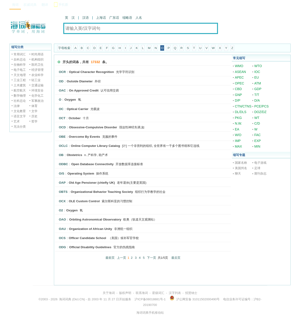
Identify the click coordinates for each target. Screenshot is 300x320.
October (75, 118)
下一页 (151, 257)
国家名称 (241, 162)
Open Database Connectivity (92, 164)
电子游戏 (260, 162)
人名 (138, 17)
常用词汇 (20, 54)
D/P (237, 100)
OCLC (63, 146)
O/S (61, 173)
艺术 (17, 121)
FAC (257, 135)
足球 (257, 168)
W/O (238, 135)
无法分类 (20, 126)
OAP (62, 182)
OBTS (63, 192)
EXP (257, 141)
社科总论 (20, 101)
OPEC (239, 83)
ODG (62, 247)
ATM (257, 83)
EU (256, 77)
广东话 (114, 17)
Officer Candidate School (87, 238)
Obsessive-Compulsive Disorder (93, 127)
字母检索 (64, 48)
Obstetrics (74, 155)
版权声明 (125, 293)
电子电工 (20, 70)
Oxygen (70, 99)
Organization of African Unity (90, 229)
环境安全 (37, 90)
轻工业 (36, 80)
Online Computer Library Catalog (95, 146)
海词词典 (65, 299)
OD (61, 81)
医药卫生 (37, 64)
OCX (62, 201)
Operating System (81, 173)
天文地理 (20, 75)
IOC (257, 72)
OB (61, 155)
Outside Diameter (80, 81)
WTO (258, 66)
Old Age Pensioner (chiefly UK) (92, 182)
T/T (256, 95)
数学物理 (20, 95)
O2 (61, 210)
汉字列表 (175, 293)
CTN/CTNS (243, 106)
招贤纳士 (191, 293)
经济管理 (37, 70)
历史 (34, 116)
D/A (257, 100)
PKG (238, 118)
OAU (62, 229)
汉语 (85, 17)
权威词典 (30, 5)
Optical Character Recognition (91, 72)
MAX (238, 146)
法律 (17, 106)
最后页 (175, 257)
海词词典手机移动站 (150, 312)
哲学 (34, 121)
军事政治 (37, 101)
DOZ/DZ (260, 112)
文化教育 (20, 111)
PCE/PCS (261, 106)
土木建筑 (20, 85)
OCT (62, 118)
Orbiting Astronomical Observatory (95, 219)
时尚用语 (37, 54)
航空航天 (20, 90)
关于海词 (109, 293)
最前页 (110, 257)
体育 (34, 106)
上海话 (101, 17)
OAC (62, 90)
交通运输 (37, 85)
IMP (238, 141)
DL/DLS (240, 112)
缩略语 (127, 17)
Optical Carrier (78, 109)
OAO (62, 219)
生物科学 (20, 64)
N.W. (238, 123)
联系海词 (142, 293)
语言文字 (20, 116)
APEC (239, 77)
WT (256, 118)
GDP (257, 89)
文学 (34, 111)
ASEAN (240, 72)
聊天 (238, 173)
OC (61, 109)
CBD (238, 89)
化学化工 (37, 95)
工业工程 (20, 80)
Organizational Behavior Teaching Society (102, 192)
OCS (62, 238)
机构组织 (37, 59)
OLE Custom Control (84, 201)
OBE (62, 136)
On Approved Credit (83, 90)
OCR (62, 72)
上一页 (121, 257)
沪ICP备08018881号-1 (150, 299)
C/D (257, 123)
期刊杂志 (260, 173)
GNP (238, 95)
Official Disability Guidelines (90, 247)
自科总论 (20, 59)
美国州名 (241, 168)
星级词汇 (158, 293)
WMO (239, 66)
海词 (15, 5)
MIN (257, 146)
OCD (62, 127)
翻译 (44, 5)
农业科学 (37, 75)
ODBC (63, 164)
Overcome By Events (84, 136)
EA (237, 129)
